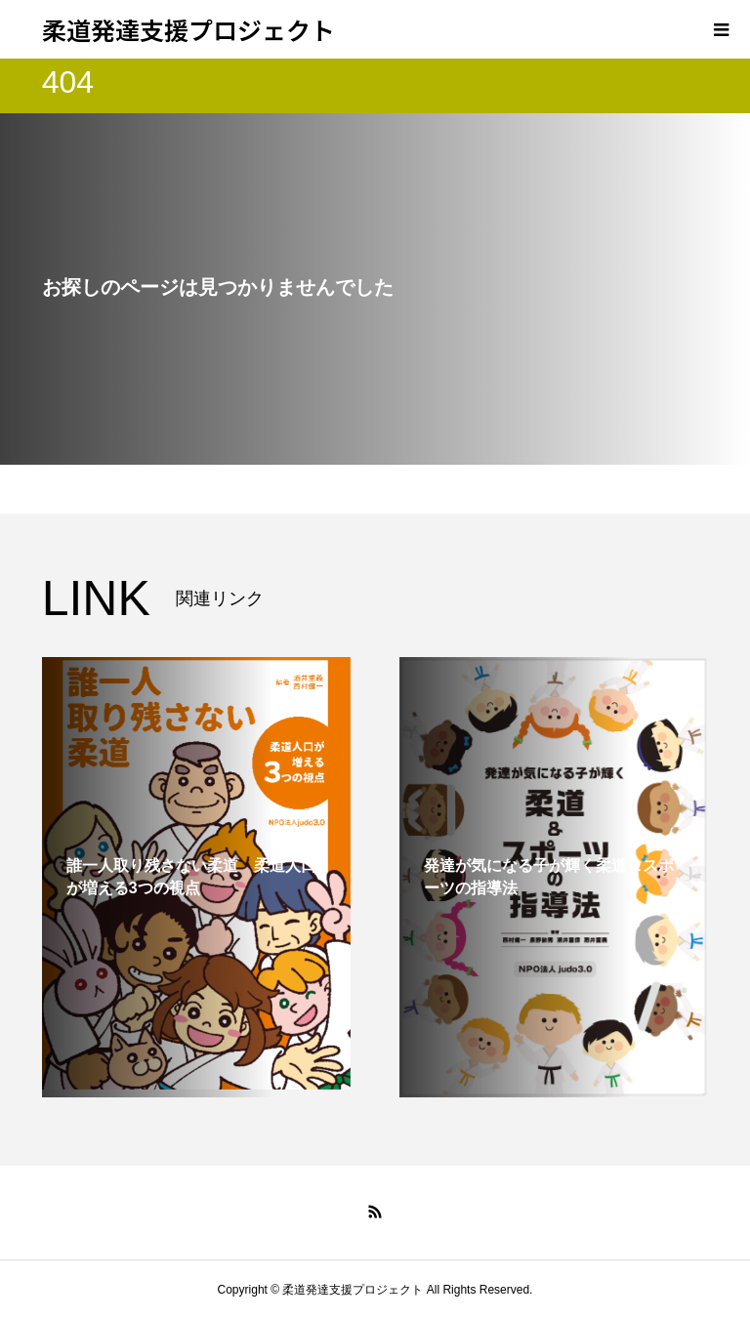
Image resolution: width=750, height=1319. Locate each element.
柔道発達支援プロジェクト (188, 29)
